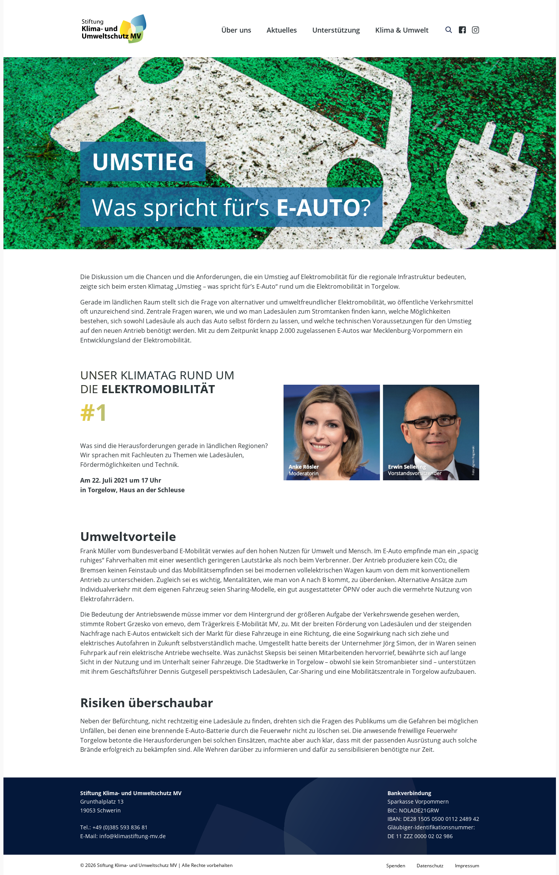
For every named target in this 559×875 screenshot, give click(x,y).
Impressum (467, 865)
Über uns (236, 30)
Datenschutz (430, 865)
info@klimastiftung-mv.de (132, 836)
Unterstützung (336, 30)
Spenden (395, 865)
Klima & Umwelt (402, 30)
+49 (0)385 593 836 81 (120, 827)
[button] (17, 858)
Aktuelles (282, 30)
